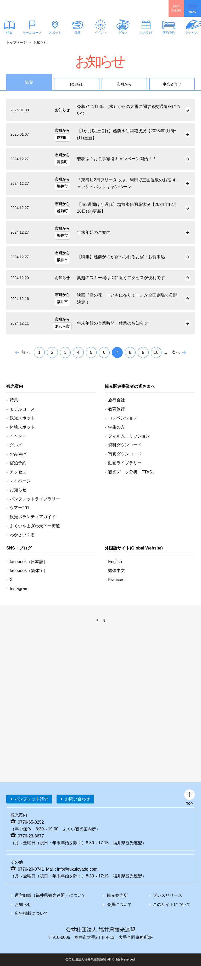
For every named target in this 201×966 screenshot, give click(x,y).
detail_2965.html (100, 159)
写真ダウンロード (125, 454)
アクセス (18, 472)
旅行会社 (116, 400)
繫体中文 (116, 570)
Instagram (19, 588)
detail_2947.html (100, 323)
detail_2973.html (100, 257)
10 (156, 352)
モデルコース (32, 32)
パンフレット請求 (31, 799)
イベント (100, 32)
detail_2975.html (100, 232)
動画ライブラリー (125, 463)
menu (192, 8)
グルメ (123, 32)
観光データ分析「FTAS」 (132, 472)
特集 (14, 400)
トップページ (16, 42)
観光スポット (22, 418)
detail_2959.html (100, 110)
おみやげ (146, 32)
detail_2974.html (100, 183)
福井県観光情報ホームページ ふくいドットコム (35, 8)
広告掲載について (31, 913)
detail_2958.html (100, 277)
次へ (175, 352)
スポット (55, 32)
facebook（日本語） (29, 561)
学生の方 (116, 427)
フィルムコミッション (129, 436)
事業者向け (172, 84)
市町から (124, 84)
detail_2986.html (100, 134)
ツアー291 (19, 508)
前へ (25, 352)
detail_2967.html (100, 208)
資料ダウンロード (125, 445)
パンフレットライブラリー (35, 499)
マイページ (20, 481)
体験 (78, 32)
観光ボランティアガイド (33, 516)
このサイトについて (172, 904)
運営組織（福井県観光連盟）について (50, 895)
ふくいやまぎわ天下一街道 (35, 526)
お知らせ (76, 84)
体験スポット (22, 427)
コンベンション (122, 418)
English (115, 561)
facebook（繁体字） (29, 570)
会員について (119, 904)
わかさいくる (22, 535)
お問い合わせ (77, 799)
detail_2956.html (100, 299)
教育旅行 (116, 409)
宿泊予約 (169, 32)
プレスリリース (167, 895)
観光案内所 (117, 895)
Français (116, 579)
